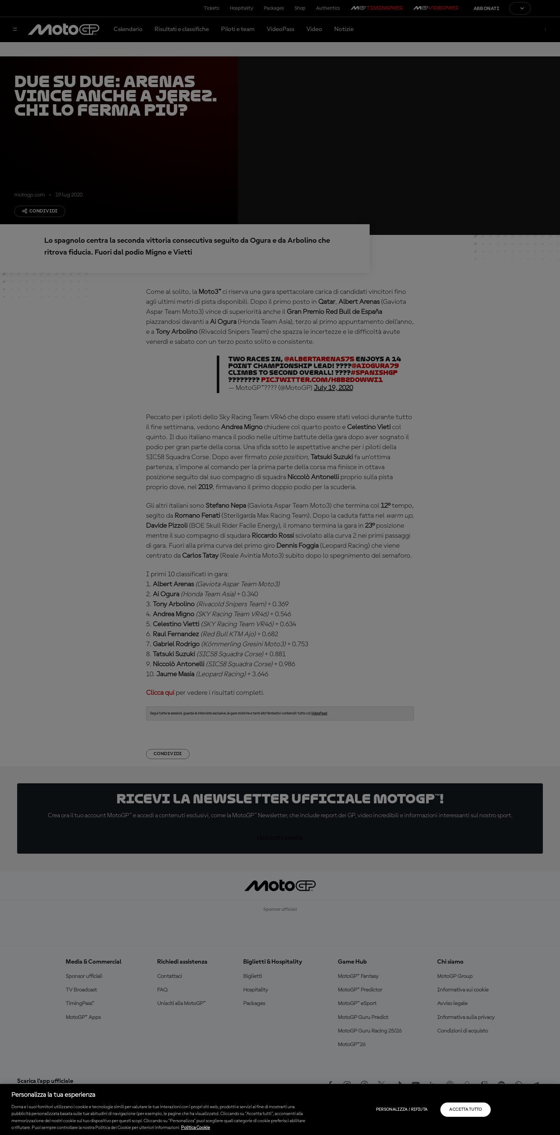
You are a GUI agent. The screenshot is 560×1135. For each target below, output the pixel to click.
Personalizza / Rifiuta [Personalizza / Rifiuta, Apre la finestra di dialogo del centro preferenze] (402, 1110)
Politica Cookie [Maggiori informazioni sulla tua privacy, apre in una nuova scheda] (195, 1127)
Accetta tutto (465, 1110)
